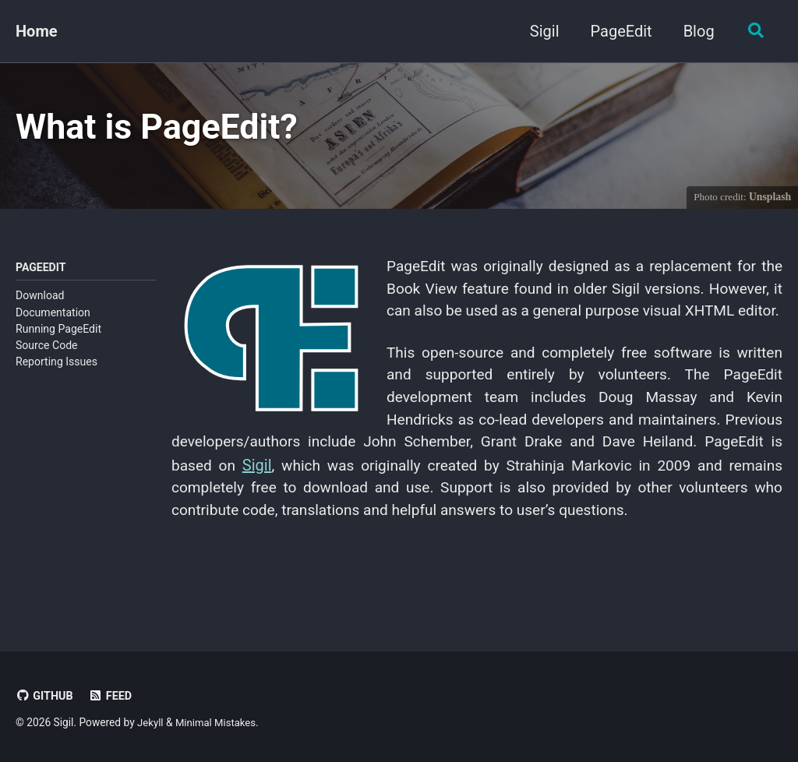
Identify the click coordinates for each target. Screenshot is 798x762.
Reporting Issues (56, 367)
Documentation (53, 317)
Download (40, 301)
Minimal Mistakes (219, 722)
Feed (112, 696)
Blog (695, 31)
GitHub (45, 696)
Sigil (541, 31)
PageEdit (617, 31)
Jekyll (150, 722)
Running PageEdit (58, 334)
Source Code (47, 350)
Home (37, 31)
